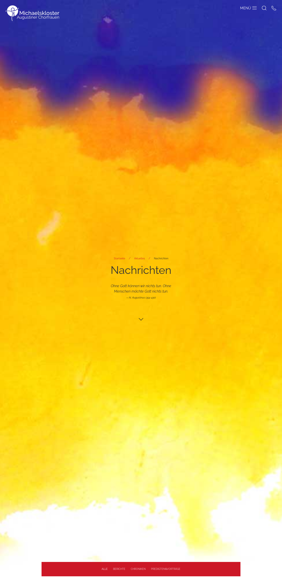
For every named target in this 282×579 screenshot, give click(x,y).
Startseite (119, 258)
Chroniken (138, 569)
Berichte (119, 569)
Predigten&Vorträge (165, 569)
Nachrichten (161, 258)
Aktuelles (139, 258)
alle (105, 569)
